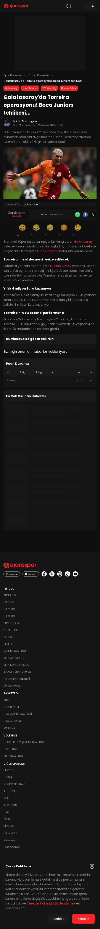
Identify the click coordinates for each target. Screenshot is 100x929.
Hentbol (9, 770)
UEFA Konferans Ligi (16, 665)
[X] (93, 214)
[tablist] (50, 372)
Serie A (8, 644)
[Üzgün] (50, 230)
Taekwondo (11, 846)
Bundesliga (11, 623)
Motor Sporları (14, 784)
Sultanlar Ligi (13, 756)
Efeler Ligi (10, 749)
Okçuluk (9, 840)
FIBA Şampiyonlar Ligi (17, 714)
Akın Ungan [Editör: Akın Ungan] (29, 121)
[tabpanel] (50, 380)
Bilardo (8, 826)
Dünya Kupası (12, 685)
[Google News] (16, 215)
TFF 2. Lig (9, 609)
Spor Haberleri (12, 75)
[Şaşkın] (78, 230)
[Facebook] (85, 214)
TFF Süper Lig (49, 88)
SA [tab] (78, 372)
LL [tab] (66, 372)
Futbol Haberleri (39, 75)
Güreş (7, 777)
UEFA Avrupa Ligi (14, 658)
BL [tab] (91, 372)
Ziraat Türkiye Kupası (17, 672)
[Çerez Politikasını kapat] (92, 866)
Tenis (6, 812)
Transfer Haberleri (16, 678)
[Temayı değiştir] (90, 6)
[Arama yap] (68, 6)
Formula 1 (10, 833)
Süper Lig (9, 595)
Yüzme (7, 819)
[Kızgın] (64, 230)
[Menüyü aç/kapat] (77, 6)
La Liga (8, 637)
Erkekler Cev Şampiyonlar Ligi (23, 742)
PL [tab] (53, 372)
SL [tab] (8, 372)
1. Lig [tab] (23, 372)
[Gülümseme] (22, 230)
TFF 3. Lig (9, 616)
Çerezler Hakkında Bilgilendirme (50, 903)
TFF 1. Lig (8, 602)
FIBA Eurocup (12, 721)
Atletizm (9, 791)
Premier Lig (10, 630)
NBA (6, 700)
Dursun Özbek (68, 88)
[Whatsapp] (77, 214)
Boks (6, 798)
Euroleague (11, 707)
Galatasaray (11, 88)
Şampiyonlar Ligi (14, 651)
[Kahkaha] (36, 230)
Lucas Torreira (30, 88)
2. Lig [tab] (39, 372)
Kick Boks (10, 805)
